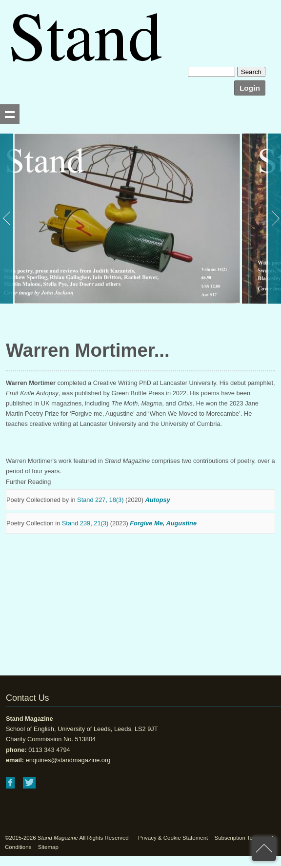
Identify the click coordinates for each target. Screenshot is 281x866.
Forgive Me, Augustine (163, 523)
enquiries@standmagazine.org (68, 760)
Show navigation (10, 114)
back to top (264, 849)
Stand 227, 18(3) (100, 499)
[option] (120, 219)
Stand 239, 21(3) (85, 523)
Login (250, 88)
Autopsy (157, 499)
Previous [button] (7, 219)
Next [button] (273, 219)
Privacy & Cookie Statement (173, 838)
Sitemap (48, 847)
